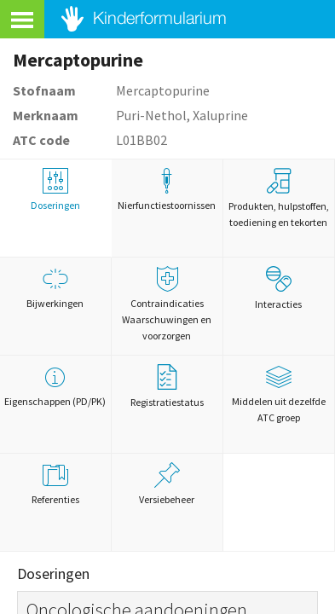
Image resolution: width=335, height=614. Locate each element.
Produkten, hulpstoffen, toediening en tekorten (278, 198)
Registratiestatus (167, 386)
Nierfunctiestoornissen (167, 189)
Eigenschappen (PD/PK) (55, 386)
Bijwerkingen (55, 288)
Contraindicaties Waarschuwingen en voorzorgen (167, 304)
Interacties (278, 288)
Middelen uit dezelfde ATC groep (278, 394)
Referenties (55, 484)
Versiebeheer (167, 484)
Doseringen (55, 189)
